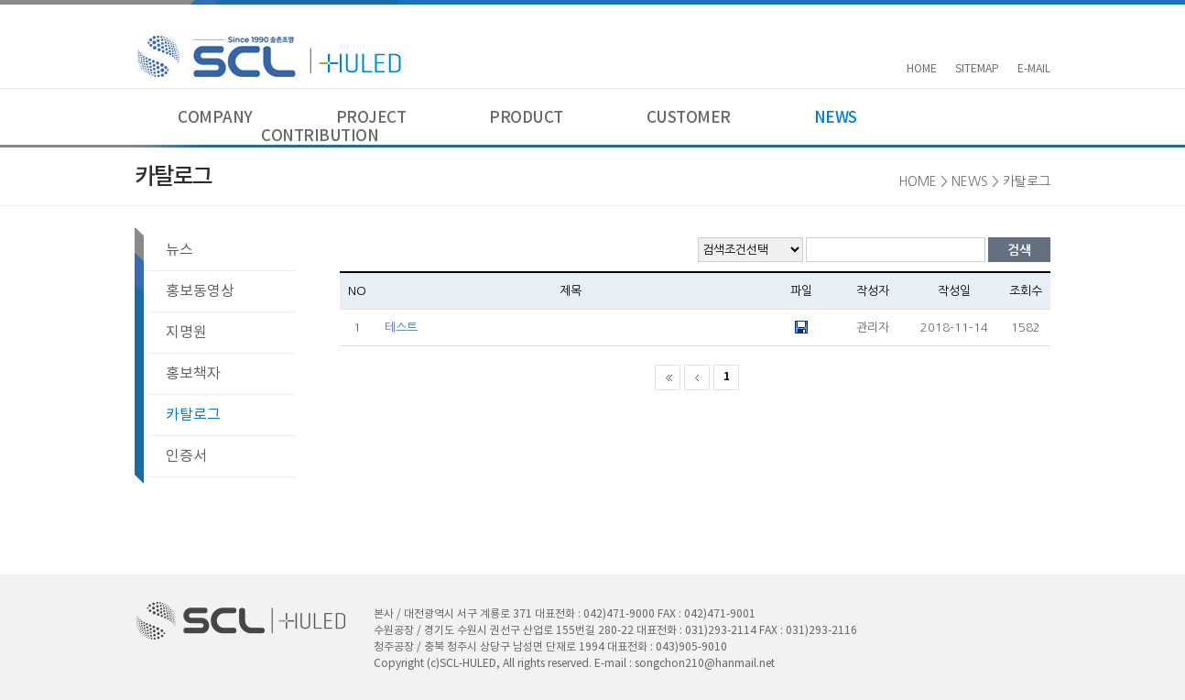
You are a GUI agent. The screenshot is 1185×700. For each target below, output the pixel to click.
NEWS (835, 118)
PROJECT (371, 118)
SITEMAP (977, 69)
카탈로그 (193, 415)
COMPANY (215, 118)
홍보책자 (193, 374)
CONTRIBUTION (319, 136)
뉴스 (179, 250)
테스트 (401, 328)
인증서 (186, 456)
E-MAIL (1033, 69)
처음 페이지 (667, 377)
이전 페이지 (697, 377)
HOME (922, 69)
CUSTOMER (689, 118)
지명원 (186, 332)
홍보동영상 (200, 291)
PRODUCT (526, 118)
